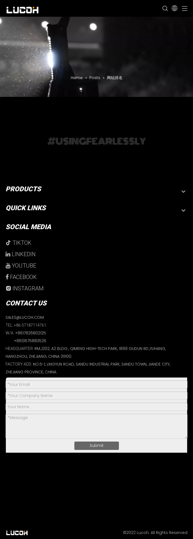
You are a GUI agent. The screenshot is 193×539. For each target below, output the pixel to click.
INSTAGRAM (25, 288)
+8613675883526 (30, 341)
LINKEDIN (21, 254)
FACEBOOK (21, 277)
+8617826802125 (30, 333)
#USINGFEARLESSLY (96, 141)
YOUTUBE (21, 265)
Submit (97, 445)
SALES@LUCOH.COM (25, 317)
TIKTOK (18, 242)
